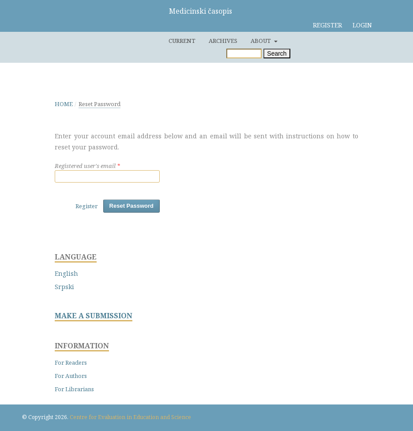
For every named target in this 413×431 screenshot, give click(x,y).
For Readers (71, 362)
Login (362, 25)
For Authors (71, 376)
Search (276, 53)
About (261, 41)
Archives (223, 41)
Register (327, 25)
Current (182, 41)
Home (64, 104)
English (66, 273)
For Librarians (74, 389)
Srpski (64, 286)
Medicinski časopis (200, 11)
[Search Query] (244, 53)
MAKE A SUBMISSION (93, 315)
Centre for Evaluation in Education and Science (130, 417)
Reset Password (131, 205)
